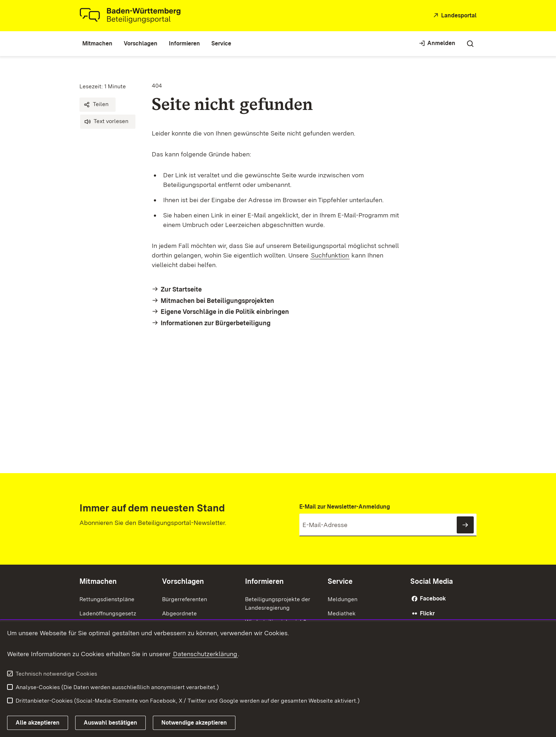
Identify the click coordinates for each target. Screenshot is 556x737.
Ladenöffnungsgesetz (107, 613)
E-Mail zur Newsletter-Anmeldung (344, 506)
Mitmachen (98, 581)
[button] (97, 105)
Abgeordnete (179, 613)
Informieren (264, 581)
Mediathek (342, 613)
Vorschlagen (183, 581)
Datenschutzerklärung (205, 654)
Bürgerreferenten (184, 599)
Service (340, 581)
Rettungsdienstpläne (106, 599)
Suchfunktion (330, 255)
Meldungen (342, 599)
